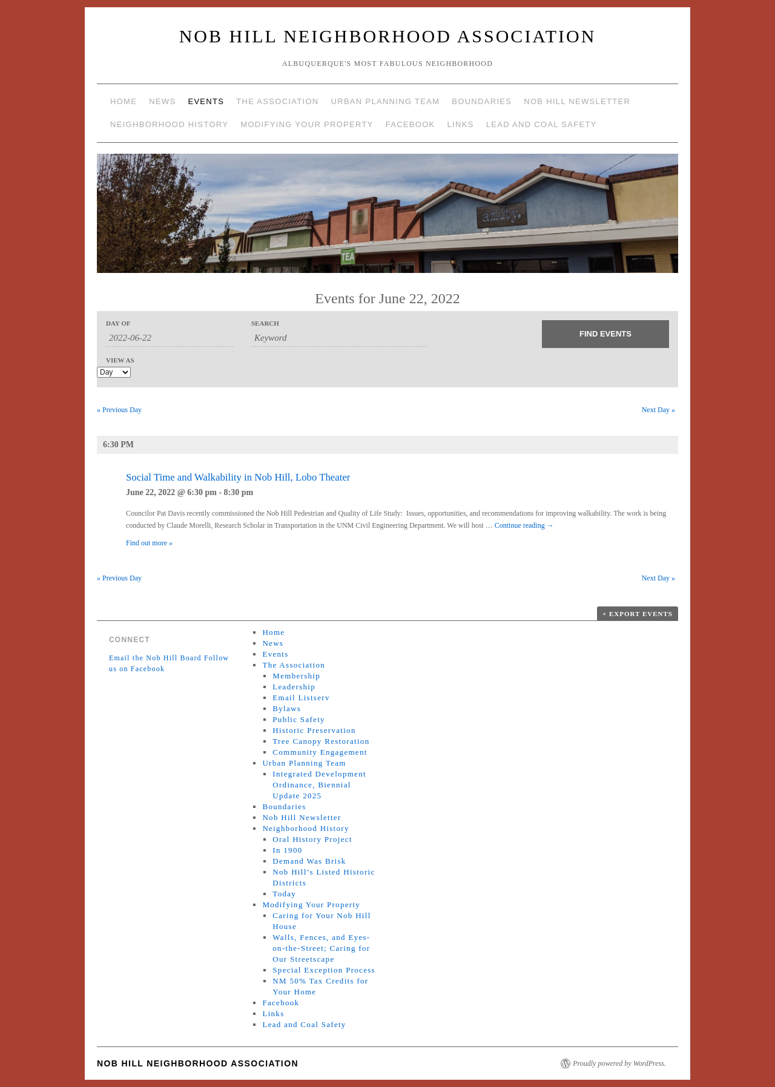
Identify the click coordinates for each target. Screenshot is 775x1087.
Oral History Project (312, 839)
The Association (277, 101)
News (162, 101)
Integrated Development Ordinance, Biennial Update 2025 (319, 784)
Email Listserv (300, 697)
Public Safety (298, 719)
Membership (296, 675)
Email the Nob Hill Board (155, 658)
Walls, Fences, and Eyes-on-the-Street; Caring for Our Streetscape (321, 948)
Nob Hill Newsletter (577, 101)
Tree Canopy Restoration (320, 741)
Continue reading (524, 525)
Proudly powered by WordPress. (619, 1063)
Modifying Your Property (306, 124)
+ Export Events (637, 613)
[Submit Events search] (605, 334)
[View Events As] (114, 372)
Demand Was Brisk (309, 860)
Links (460, 124)
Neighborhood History (169, 124)
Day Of (118, 323)
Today (284, 893)
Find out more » (149, 543)
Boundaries (482, 101)
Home (123, 101)
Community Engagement (319, 752)
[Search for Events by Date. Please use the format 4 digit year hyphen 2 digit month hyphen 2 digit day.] (169, 338)
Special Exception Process (323, 969)
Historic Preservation (313, 730)
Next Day (658, 410)
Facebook (410, 124)
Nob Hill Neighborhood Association (387, 36)
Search (265, 323)
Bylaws (286, 708)
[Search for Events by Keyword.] (339, 338)
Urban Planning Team (385, 101)
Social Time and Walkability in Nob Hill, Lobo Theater (238, 477)
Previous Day (119, 410)
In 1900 (287, 850)
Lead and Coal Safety (541, 124)
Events (206, 101)
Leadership (293, 686)
